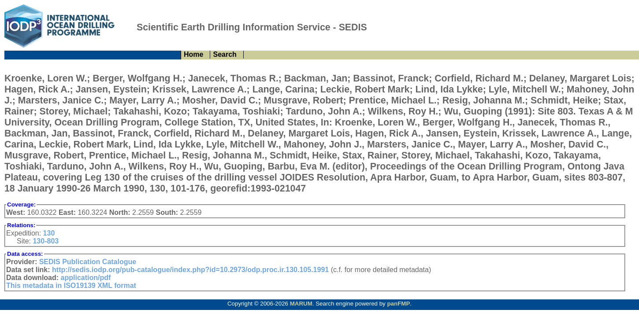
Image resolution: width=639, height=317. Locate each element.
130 (49, 233)
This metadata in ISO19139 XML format (71, 285)
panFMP (398, 303)
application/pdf (86, 277)
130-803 (46, 241)
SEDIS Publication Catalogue (87, 261)
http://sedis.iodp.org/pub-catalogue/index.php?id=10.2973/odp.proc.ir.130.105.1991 (190, 269)
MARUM (301, 303)
